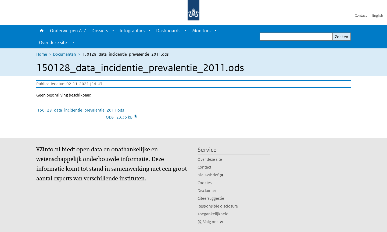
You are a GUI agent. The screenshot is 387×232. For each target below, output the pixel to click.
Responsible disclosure (218, 206)
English (377, 15)
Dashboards (168, 31)
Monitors (201, 31)
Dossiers (99, 31)
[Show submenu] (113, 31)
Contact (361, 15)
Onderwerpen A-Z (68, 31)
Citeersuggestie (211, 198)
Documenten (64, 54)
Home (41, 31)
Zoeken (341, 36)
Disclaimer (207, 190)
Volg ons (225, 222)
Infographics (132, 31)
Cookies (205, 182)
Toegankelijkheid (213, 213)
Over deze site (210, 159)
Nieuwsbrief (222, 175)
